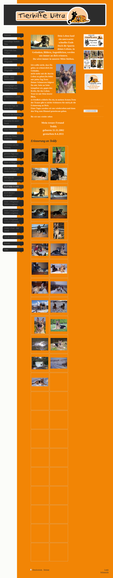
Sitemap (46, 570)
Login (106, 570)
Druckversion (36, 570)
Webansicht (104, 572)
